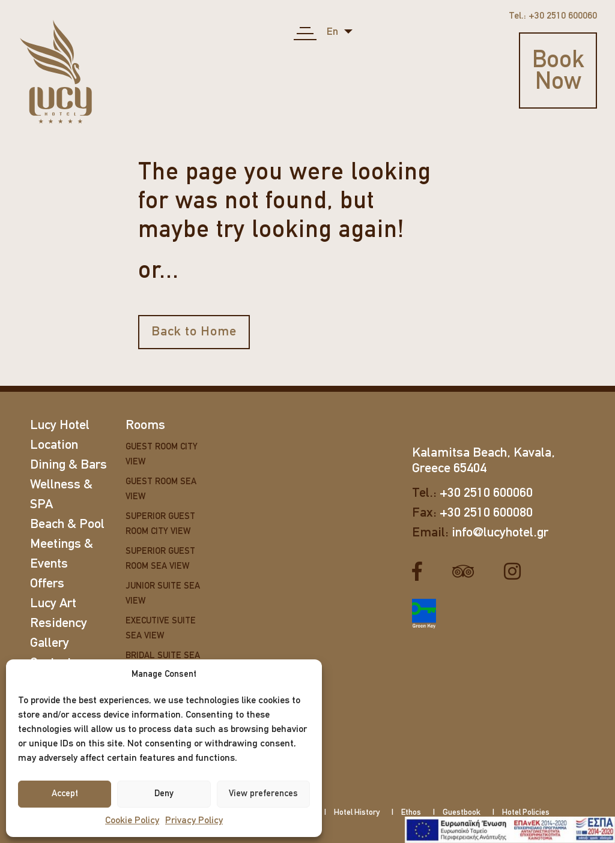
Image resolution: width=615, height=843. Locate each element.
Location (54, 445)
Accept (65, 794)
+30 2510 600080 (486, 513)
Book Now (558, 72)
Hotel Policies (526, 812)
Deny (164, 794)
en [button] (334, 32)
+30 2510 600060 (486, 493)
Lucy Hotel (59, 426)
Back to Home (194, 332)
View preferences (263, 794)
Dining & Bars (68, 465)
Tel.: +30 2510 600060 (553, 16)
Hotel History (357, 812)
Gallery (49, 643)
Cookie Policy (132, 821)
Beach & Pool (67, 525)
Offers (47, 584)
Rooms (145, 426)
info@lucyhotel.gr (500, 533)
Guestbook (461, 812)
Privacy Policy (194, 821)
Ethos (411, 812)
